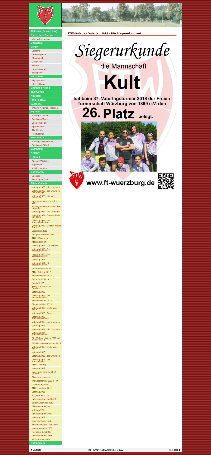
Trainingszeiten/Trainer (43, 141)
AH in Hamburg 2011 (42, 388)
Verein (34, 46)
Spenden (36, 176)
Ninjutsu (36, 95)
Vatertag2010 (38, 410)
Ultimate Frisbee (40, 87)
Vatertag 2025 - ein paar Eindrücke (43, 197)
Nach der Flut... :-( (40, 395)
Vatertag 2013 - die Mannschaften (41, 360)
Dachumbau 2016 (40, 279)
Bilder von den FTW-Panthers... (41, 287)
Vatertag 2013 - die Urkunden (46, 356)
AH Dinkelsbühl (39, 242)
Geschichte (37, 62)
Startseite (37, 450)
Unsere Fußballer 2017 (43, 268)
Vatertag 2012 (38, 368)
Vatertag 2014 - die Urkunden (46, 329)
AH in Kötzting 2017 (41, 272)
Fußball (35, 111)
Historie (35, 65)
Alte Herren (37, 130)
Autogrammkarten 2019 (43, 234)
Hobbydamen (38, 134)
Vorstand (36, 51)
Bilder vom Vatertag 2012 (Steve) (44, 373)
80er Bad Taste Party (42, 421)
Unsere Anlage (39, 69)
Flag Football (38, 99)
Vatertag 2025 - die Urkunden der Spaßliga (46, 192)
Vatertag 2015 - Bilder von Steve (44, 309)
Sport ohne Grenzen (42, 35)
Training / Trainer (40, 115)
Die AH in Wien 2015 (42, 304)
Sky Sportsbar (38, 80)
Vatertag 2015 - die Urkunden (46, 322)
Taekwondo (37, 91)
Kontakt (35, 157)
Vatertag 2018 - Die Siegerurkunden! (41, 255)
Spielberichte (38, 126)
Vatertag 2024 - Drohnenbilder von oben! (46, 216)
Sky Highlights (39, 84)
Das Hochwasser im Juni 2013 (46, 343)
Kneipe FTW (38, 283)
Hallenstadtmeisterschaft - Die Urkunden (46, 207)
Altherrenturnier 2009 (42, 414)
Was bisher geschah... (42, 39)
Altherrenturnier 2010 (42, 406)
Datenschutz (38, 443)
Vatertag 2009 (38, 417)
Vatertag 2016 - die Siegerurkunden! (41, 296)
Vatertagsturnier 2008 (42, 428)
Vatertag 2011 (38, 392)
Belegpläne (37, 73)
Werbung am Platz (41, 179)
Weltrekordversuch (41, 439)
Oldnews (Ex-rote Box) (44, 31)
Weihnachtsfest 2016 (42, 275)
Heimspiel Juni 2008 (41, 432)
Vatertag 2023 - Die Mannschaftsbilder (41, 221)
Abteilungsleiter (39, 54)
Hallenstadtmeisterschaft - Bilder (44, 202)
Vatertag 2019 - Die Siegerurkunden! (41, 250)
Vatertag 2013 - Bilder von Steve (44, 348)
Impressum (37, 164)
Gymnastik (37, 148)
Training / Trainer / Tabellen (45, 108)
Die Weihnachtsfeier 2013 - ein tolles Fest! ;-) (46, 339)
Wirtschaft (37, 76)
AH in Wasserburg (40, 238)
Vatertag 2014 (38, 325)
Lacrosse (36, 103)
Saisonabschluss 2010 (42, 403)
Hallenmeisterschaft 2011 (44, 399)
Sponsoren (37, 172)
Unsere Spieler (39, 123)
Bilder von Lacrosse (41, 377)
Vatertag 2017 (38, 259)
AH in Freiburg (39, 365)
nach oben (173, 450)
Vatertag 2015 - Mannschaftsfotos (40, 317)
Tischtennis (38, 137)
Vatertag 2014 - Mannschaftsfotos (40, 334)
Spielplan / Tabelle (40, 119)
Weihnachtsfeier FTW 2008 (45, 424)
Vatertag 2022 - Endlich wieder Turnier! (46, 226)
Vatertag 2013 (38, 352)
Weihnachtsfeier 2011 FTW (45, 381)
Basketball (37, 42)
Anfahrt (35, 152)
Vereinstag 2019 (39, 231)
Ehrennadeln (38, 58)
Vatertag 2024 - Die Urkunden (46, 211)
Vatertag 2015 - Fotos (42, 313)
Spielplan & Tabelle (41, 145)
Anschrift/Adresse (40, 161)
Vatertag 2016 (38, 292)
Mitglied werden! (39, 168)
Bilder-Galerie (39, 183)
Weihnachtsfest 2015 (42, 300)
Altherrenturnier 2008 (42, 435)
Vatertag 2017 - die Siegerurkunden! (41, 264)
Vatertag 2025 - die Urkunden (46, 187)
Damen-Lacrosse (40, 384)
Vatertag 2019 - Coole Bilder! (45, 245)
